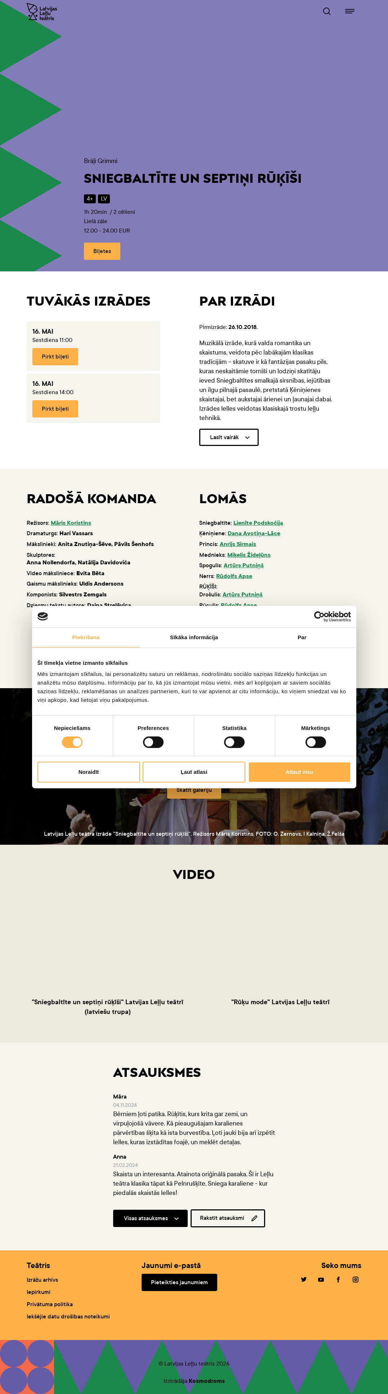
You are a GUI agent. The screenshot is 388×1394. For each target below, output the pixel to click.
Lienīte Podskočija (258, 522)
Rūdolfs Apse (234, 576)
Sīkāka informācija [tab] (194, 637)
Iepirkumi (38, 1292)
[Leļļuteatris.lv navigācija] (349, 11)
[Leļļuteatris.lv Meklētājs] (326, 11)
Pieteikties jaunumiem (179, 1282)
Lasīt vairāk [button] (224, 437)
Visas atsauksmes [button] (146, 1218)
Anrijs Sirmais (238, 544)
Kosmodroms (207, 1380)
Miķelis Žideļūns (249, 554)
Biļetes (102, 251)
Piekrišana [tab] (85, 637)
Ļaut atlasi (193, 772)
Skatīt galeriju (194, 789)
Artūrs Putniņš (244, 565)
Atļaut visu (299, 772)
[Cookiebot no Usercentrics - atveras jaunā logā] (319, 616)
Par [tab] (302, 637)
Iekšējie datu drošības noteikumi (68, 1316)
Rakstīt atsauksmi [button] (229, 1218)
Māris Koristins (71, 522)
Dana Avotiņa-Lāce (254, 533)
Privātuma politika (50, 1304)
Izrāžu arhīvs (42, 1279)
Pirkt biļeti (55, 356)
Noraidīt (89, 772)
